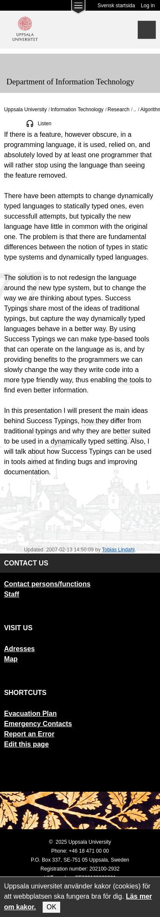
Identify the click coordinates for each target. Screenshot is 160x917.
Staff (11, 594)
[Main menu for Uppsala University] (78, 9)
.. (135, 109)
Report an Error (29, 734)
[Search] (146, 29)
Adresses (19, 648)
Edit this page (26, 744)
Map (10, 659)
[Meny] (12, 62)
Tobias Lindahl (118, 550)
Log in (148, 6)
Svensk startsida (116, 6)
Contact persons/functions (47, 584)
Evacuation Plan (30, 713)
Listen (44, 124)
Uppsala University (25, 109)
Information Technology (77, 109)
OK (51, 907)
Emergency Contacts (38, 723)
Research (118, 109)
